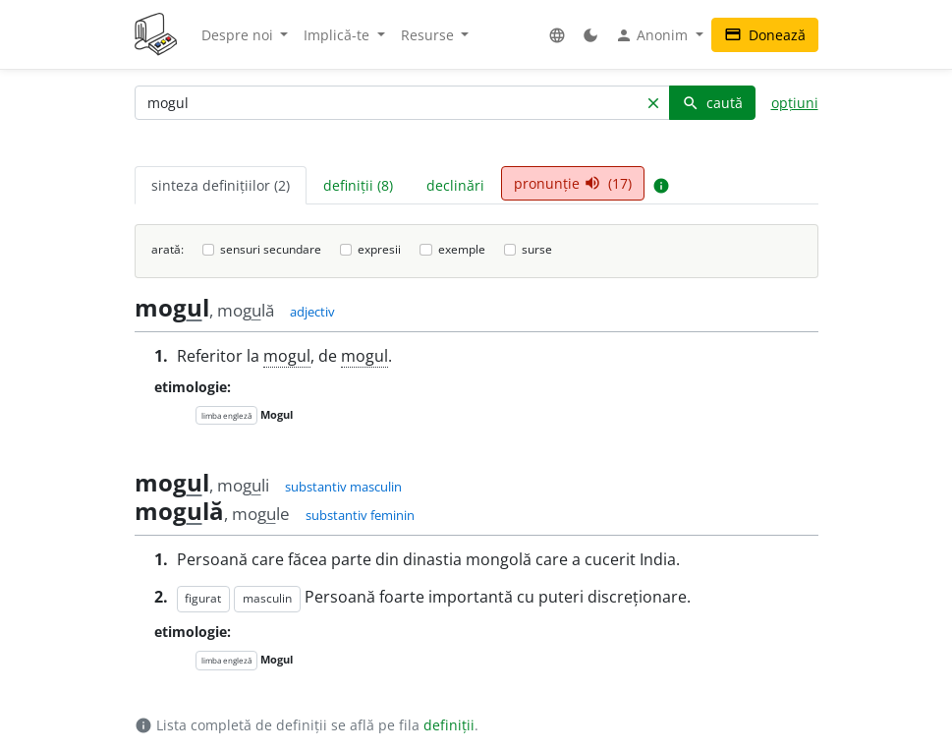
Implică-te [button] (338, 35)
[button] (557, 35)
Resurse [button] (429, 35)
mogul (286, 356)
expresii (379, 249)
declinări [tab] (455, 185)
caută (712, 102)
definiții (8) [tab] (358, 185)
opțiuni (794, 102)
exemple (461, 249)
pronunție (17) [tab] (573, 183)
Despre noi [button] (239, 35)
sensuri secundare (270, 249)
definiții (449, 725)
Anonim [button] (653, 35)
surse (537, 249)
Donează (765, 35)
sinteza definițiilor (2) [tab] (220, 185)
